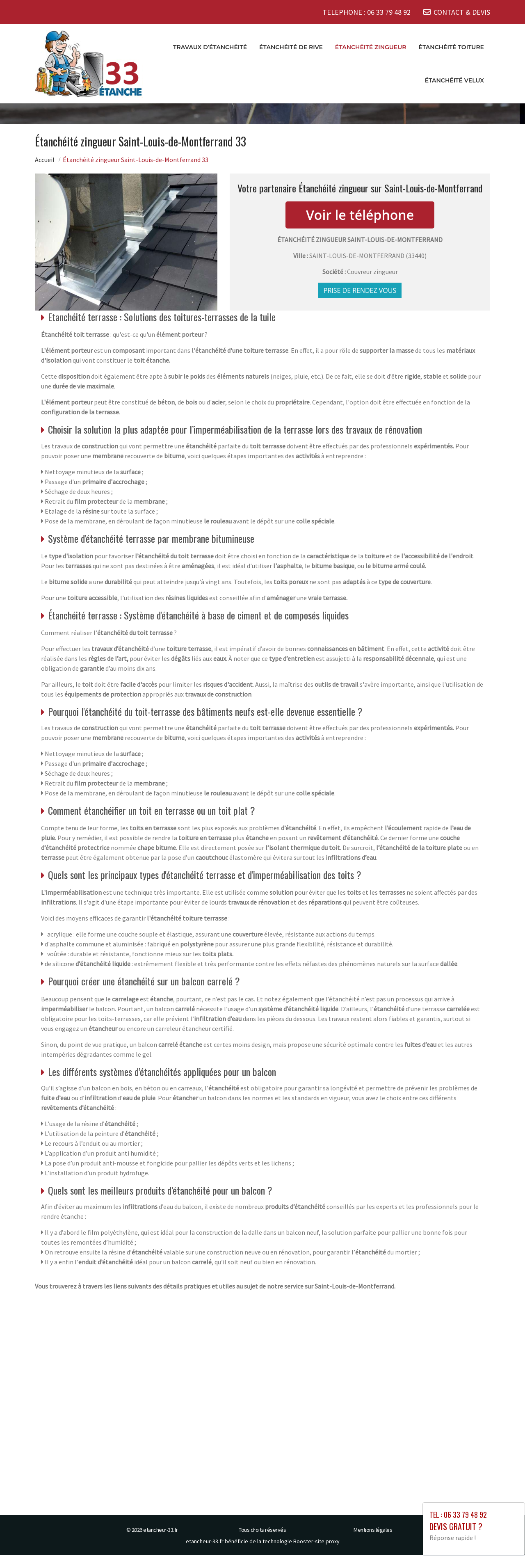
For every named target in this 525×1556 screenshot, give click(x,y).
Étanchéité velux (454, 81)
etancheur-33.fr (160, 1530)
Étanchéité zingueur (370, 47)
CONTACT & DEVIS (462, 12)
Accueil (45, 161)
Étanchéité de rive (291, 47)
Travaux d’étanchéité (210, 47)
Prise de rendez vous (360, 291)
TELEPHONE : (366, 12)
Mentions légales (373, 1530)
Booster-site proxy (316, 1542)
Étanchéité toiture (451, 47)
